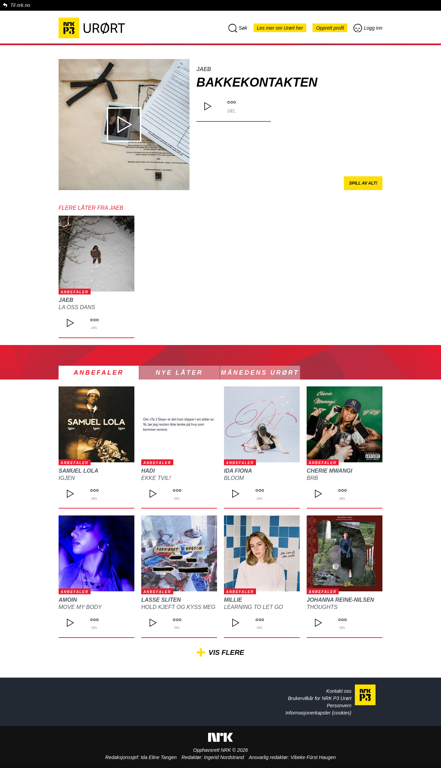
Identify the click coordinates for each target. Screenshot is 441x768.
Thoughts (322, 607)
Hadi (148, 471)
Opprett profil (330, 28)
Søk (237, 28)
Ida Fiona (238, 471)
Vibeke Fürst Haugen (313, 757)
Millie (233, 600)
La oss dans (77, 307)
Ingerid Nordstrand (224, 757)
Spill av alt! (363, 183)
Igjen (67, 478)
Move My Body (80, 607)
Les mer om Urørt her (280, 28)
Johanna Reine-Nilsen (340, 600)
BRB (312, 478)
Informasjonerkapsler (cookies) (318, 713)
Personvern (339, 705)
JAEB (203, 69)
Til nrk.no (20, 5)
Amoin (68, 600)
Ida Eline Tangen (159, 757)
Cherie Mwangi (329, 471)
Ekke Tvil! (156, 478)
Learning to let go (253, 607)
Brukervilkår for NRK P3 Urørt (319, 698)
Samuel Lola (78, 471)
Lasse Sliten (161, 600)
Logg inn (367, 28)
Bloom (234, 478)
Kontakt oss (338, 691)
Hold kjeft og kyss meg (178, 607)
